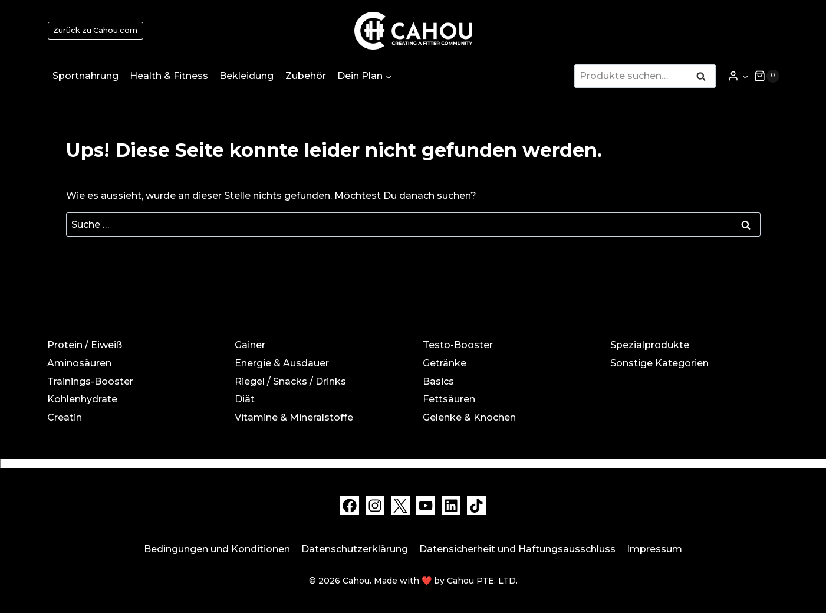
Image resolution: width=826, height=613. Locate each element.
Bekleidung (246, 75)
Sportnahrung (85, 75)
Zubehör (305, 75)
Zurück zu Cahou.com (95, 30)
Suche (704, 77)
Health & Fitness (169, 75)
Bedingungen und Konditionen (217, 549)
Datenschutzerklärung (354, 549)
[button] (745, 76)
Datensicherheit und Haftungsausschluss (517, 549)
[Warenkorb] (766, 76)
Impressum (654, 549)
